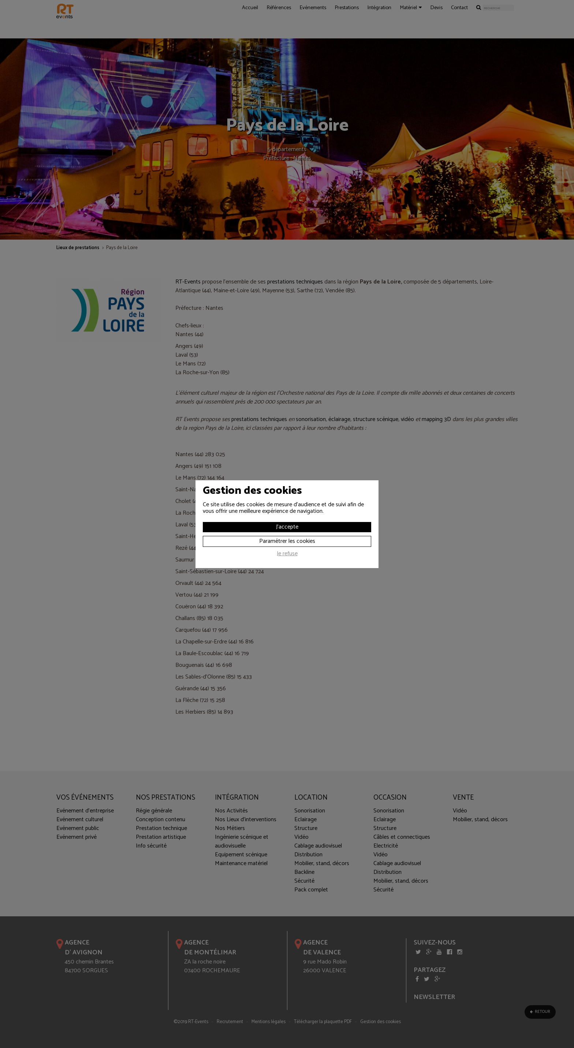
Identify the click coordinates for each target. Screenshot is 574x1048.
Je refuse (287, 555)
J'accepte (287, 527)
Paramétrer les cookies (287, 541)
